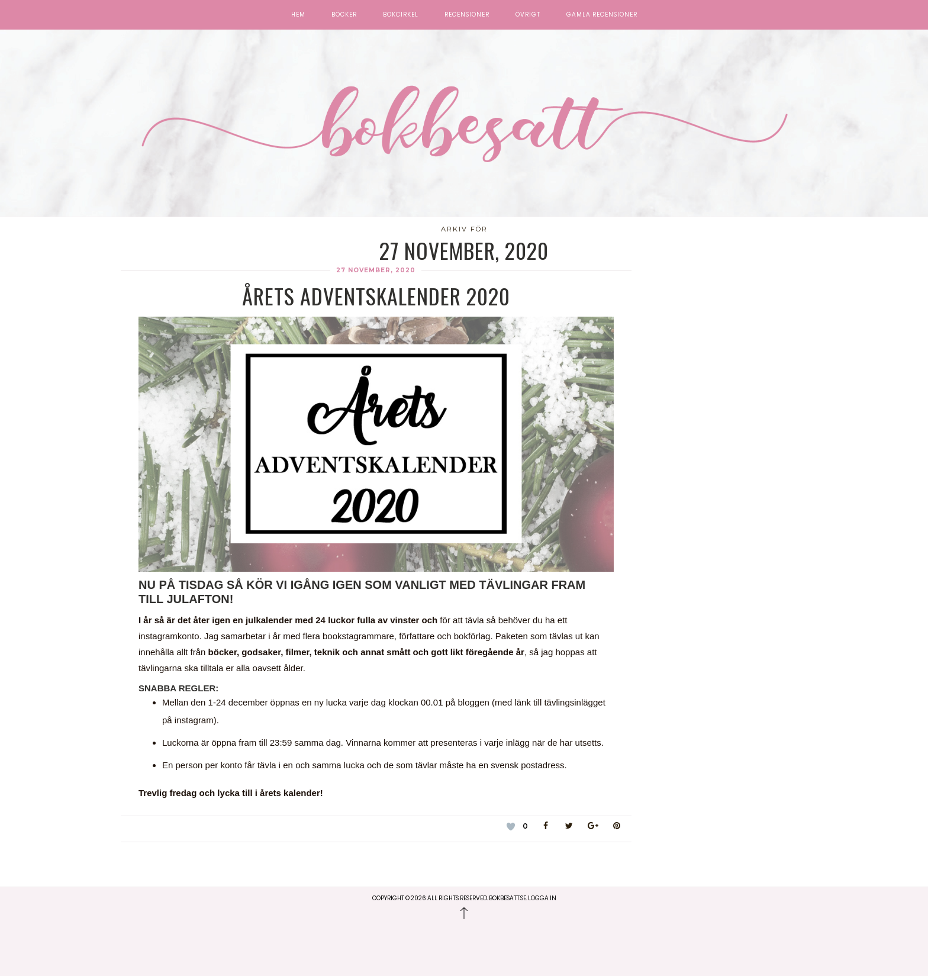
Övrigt (527, 15)
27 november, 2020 (375, 270)
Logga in (542, 898)
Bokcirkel (400, 15)
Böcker (344, 15)
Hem (298, 15)
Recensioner (466, 15)
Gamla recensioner (601, 15)
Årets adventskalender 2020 (376, 295)
